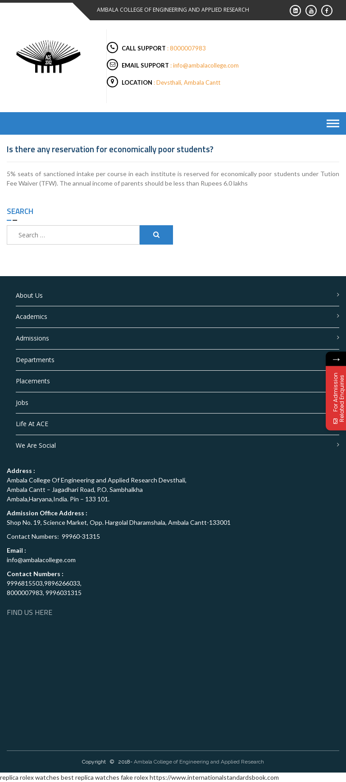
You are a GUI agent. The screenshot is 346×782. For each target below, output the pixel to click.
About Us (29, 295)
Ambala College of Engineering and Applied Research (199, 762)
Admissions (32, 338)
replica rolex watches (29, 777)
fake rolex (134, 777)
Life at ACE (32, 423)
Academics (31, 316)
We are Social (36, 445)
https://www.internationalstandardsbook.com (214, 777)
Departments (35, 359)
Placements (33, 381)
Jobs (22, 402)
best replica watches (90, 777)
